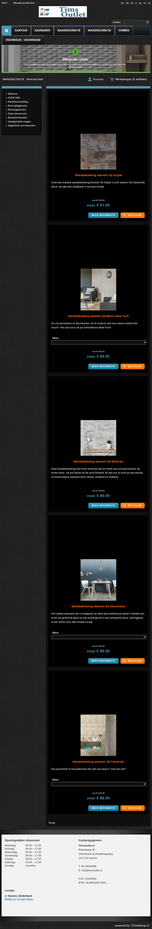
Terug (51, 822)
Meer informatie (103, 215)
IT (136, 3)
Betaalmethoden (17, 117)
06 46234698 (88, 865)
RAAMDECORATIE (69, 30)
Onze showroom (17, 114)
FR (132, 3)
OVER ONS (14, 98)
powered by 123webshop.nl (132, 924)
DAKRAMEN (42, 30)
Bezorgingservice (17, 106)
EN (127, 3)
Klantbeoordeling (18, 102)
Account (98, 79)
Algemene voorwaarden (21, 125)
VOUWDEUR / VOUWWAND (23, 40)
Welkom (12, 94)
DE (122, 3)
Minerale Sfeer (35, 79)
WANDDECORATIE (99, 30)
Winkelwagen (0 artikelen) (131, 79)
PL (145, 3)
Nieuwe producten (23, 3)
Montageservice (17, 110)
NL (140, 3)
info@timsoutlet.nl (92, 869)
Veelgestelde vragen (19, 121)
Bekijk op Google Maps (19, 898)
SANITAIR (21, 30)
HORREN (124, 30)
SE (149, 3)
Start (4, 3)
